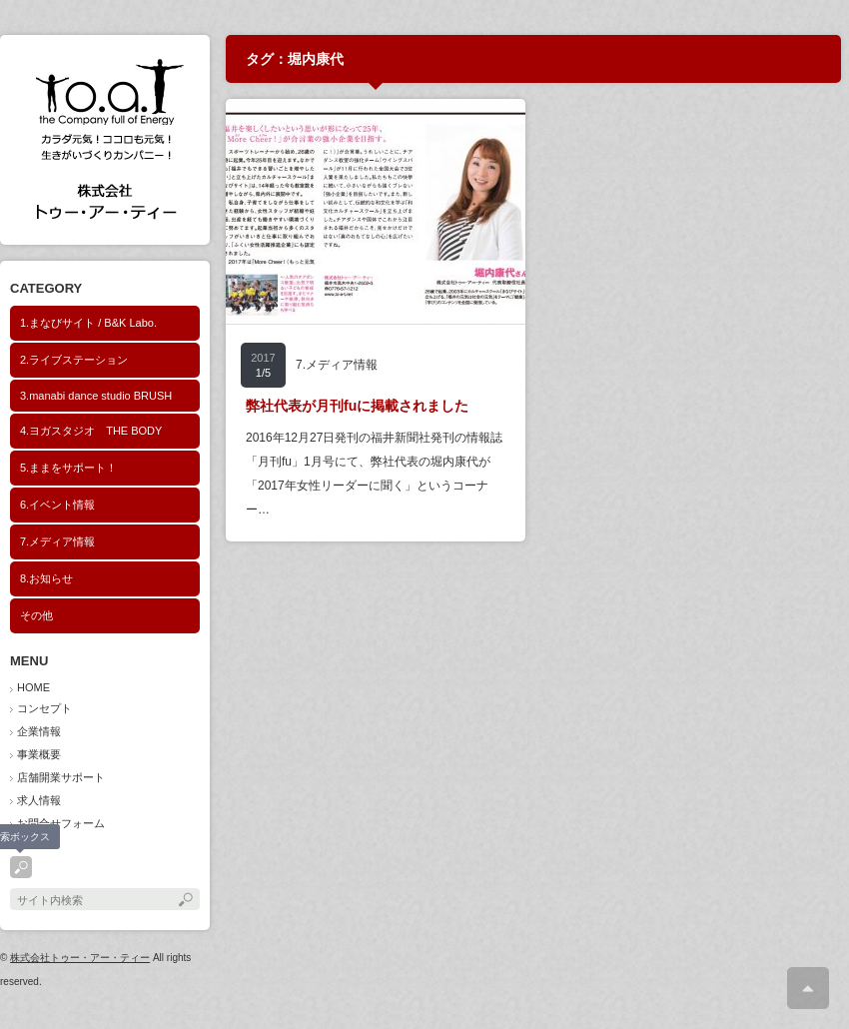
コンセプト (44, 708)
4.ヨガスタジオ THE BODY (91, 431)
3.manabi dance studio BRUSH (96, 396)
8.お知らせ (46, 578)
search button (21, 867)
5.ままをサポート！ (68, 468)
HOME (33, 687)
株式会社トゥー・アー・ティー (80, 957)
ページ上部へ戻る (808, 988)
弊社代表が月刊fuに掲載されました (357, 406)
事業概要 (39, 754)
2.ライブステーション (74, 360)
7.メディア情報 (57, 541)
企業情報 (39, 731)
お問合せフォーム (61, 823)
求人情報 (39, 800)
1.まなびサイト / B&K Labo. (88, 323)
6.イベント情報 (57, 505)
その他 (36, 615)
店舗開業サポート (61, 777)
